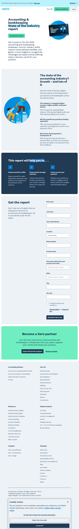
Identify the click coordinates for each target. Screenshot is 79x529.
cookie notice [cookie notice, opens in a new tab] (49, 508)
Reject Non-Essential (39, 520)
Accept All (39, 526)
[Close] (68, 502)
